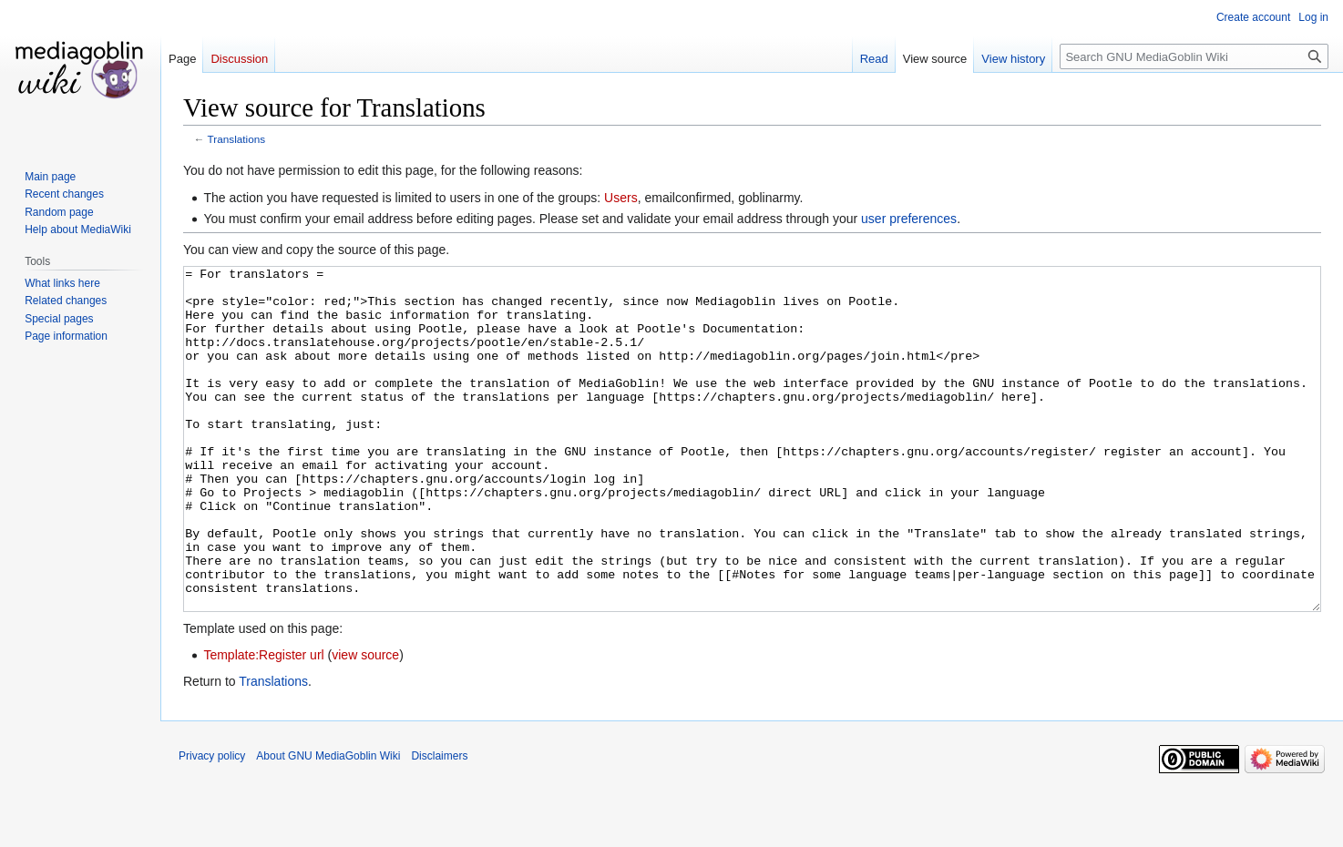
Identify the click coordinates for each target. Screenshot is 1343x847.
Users (621, 197)
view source (365, 723)
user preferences (909, 218)
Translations (237, 139)
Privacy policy (212, 824)
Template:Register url (263, 723)
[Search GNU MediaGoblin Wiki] (1194, 56)
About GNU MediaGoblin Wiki (328, 824)
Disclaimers (439, 824)
